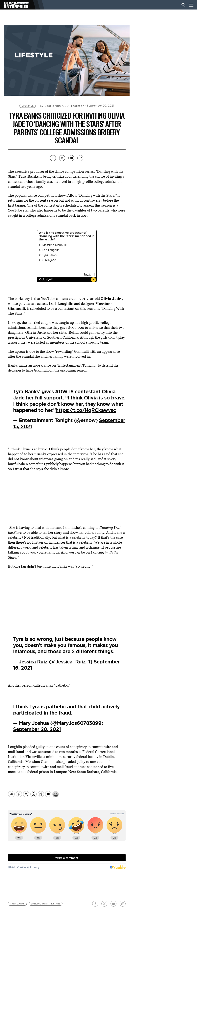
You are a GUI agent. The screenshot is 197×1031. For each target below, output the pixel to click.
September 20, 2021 (37, 729)
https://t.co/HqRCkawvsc (86, 410)
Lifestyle (28, 106)
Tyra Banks (17, 900)
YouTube (15, 210)
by (62, 106)
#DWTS (64, 391)
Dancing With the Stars (45, 900)
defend (107, 365)
